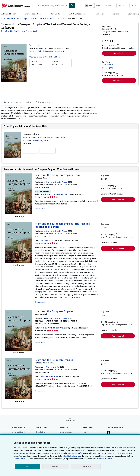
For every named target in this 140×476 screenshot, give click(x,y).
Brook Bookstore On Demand (54, 194)
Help (134, 5)
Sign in (98, 5)
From (40, 62)
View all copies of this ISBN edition (44, 57)
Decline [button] (55, 466)
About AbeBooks (66, 432)
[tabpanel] (49, 113)
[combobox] (52, 5)
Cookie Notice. (20, 458)
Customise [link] (86, 466)
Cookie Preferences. (72, 456)
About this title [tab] (23, 102)
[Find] (72, 5)
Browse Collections (33, 14)
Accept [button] (27, 466)
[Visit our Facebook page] (108, 432)
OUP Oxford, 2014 (40, 140)
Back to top (70, 420)
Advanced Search (8, 14)
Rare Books (55, 14)
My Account (110, 5)
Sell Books (46, 240)
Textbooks (99, 14)
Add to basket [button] (119, 53)
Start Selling (133, 14)
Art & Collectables (77, 14)
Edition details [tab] (43, 102)
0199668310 (37, 137)
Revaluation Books (49, 376)
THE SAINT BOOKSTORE (52, 328)
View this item (107, 37)
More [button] (21, 118)
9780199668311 (58, 137)
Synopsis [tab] (7, 102)
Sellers (116, 14)
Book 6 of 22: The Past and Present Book (19, 31)
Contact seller (40, 208)
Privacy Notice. (106, 458)
